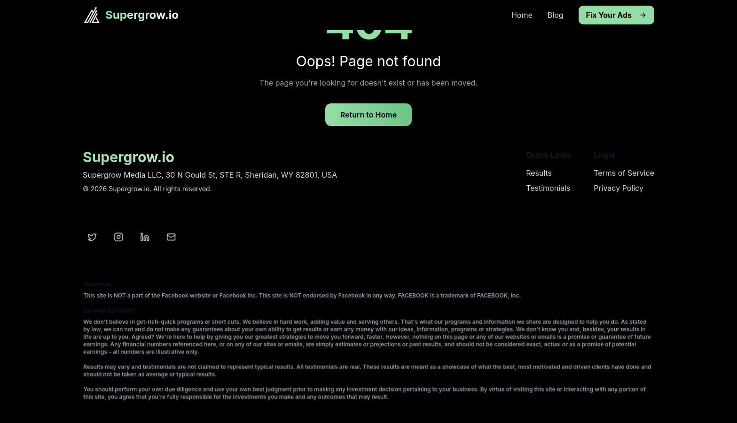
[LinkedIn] (145, 237)
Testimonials (548, 188)
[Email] (171, 237)
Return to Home (368, 114)
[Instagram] (119, 237)
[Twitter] (92, 237)
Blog (556, 15)
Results (539, 173)
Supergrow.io (142, 15)
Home (522, 15)
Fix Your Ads (616, 15)
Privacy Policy (618, 188)
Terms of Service (624, 173)
